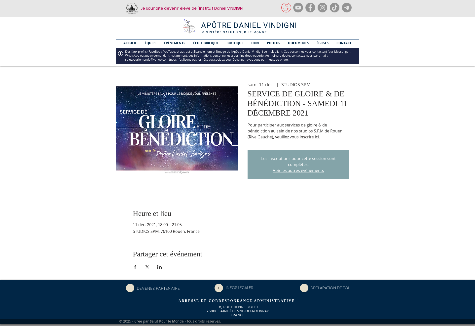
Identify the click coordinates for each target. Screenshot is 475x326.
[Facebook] (310, 7)
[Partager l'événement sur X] (147, 267)
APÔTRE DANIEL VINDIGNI (249, 25)
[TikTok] (334, 7)
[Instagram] (322, 7)
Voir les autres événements (298, 170)
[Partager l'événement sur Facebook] (135, 267)
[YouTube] (298, 7)
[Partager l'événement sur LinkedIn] (159, 267)
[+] (130, 288)
